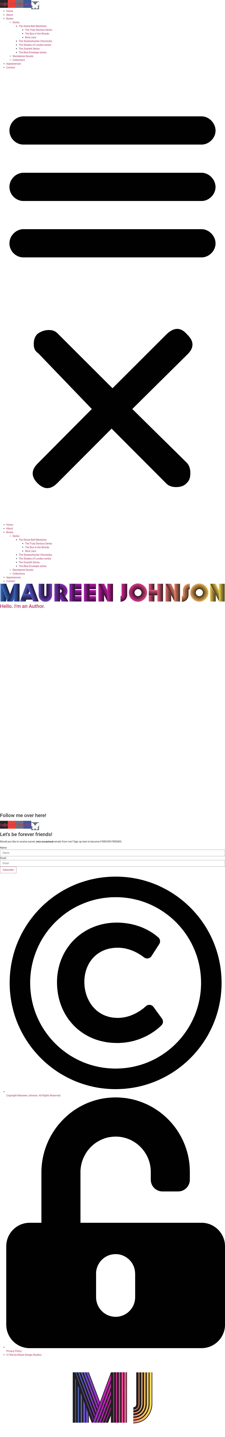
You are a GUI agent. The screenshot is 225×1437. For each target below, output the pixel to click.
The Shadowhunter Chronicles (35, 41)
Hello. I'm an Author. (22, 606)
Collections (18, 59)
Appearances (13, 63)
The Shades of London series (35, 44)
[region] (112, 711)
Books (9, 18)
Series (15, 22)
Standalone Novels (22, 56)
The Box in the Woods (37, 33)
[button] (112, 296)
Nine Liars (30, 37)
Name (3, 848)
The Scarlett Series (29, 48)
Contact (10, 67)
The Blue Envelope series (32, 52)
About (9, 14)
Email (3, 858)
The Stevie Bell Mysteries (33, 26)
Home (9, 11)
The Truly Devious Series (38, 29)
